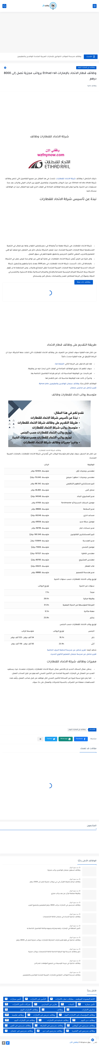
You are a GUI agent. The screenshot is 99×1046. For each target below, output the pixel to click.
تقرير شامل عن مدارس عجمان (83, 388)
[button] (81, 739)
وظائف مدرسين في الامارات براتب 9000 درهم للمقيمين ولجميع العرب (54, 905)
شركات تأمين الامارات (17, 1004)
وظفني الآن (74, 1042)
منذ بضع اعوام (74, 867)
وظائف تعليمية (14, 1015)
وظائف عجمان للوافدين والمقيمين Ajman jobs (59, 384)
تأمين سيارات (13, 999)
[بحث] (4, 6)
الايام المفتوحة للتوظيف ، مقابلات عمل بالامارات (72, 999)
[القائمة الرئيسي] (95, 6)
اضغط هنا (59, 364)
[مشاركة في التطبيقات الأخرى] (40, 739)
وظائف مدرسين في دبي (49, 1031)
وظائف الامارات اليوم (21, 1009)
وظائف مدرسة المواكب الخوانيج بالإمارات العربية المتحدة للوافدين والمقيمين (49, 57)
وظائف (52, 1009)
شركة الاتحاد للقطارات (66, 179)
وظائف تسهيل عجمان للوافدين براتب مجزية (64, 870)
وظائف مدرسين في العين (18, 1025)
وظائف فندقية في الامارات (54, 1020)
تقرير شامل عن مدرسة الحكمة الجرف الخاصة (66, 650)
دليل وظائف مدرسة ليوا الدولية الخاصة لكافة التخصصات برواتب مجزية (54, 952)
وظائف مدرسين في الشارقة (49, 1025)
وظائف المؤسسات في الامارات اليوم (77, 1015)
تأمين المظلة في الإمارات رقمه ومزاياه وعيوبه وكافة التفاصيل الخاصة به (53, 929)
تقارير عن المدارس (45, 1004)
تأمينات (67, 1004)
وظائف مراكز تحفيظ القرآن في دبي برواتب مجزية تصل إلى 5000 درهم (55, 882)
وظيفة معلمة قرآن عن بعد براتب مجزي (65, 894)
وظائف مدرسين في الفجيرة (80, 1031)
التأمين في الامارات (35, 999)
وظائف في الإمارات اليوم (86, 67)
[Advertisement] (49, 32)
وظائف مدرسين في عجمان (19, 1031)
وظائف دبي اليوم (83, 1020)
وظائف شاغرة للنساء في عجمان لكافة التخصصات (61, 917)
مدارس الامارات (81, 1009)
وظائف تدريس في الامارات (41, 1015)
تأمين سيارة (86, 1004)
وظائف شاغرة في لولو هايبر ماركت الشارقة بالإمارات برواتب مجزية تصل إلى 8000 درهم (48, 940)
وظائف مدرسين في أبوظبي (81, 1025)
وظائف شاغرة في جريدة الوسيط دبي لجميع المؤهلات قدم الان (57, 963)
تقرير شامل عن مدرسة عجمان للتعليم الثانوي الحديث (73, 654)
